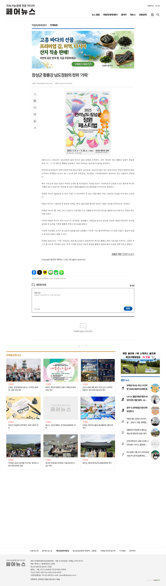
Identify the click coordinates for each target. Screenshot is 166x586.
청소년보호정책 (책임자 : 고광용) (84, 551)
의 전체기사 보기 (123, 254)
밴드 (61, 272)
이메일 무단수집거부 (107, 551)
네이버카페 (56, 272)
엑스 (39, 272)
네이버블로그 (50, 272)
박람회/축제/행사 (39, 25)
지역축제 (53, 25)
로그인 (157, 6)
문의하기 (132, 551)
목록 (35, 101)
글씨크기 (35, 128)
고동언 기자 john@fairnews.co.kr (42, 83)
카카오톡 (45, 272)
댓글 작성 (37, 293)
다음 (86, 346)
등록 (128, 308)
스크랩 (35, 121)
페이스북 (34, 272)
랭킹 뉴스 (125, 380)
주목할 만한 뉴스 (13, 355)
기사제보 (122, 551)
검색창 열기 (158, 15)
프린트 (35, 114)
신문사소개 (34, 551)
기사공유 (35, 94)
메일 (35, 108)
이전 (79, 346)
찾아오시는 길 (47, 551)
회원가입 (150, 6)
